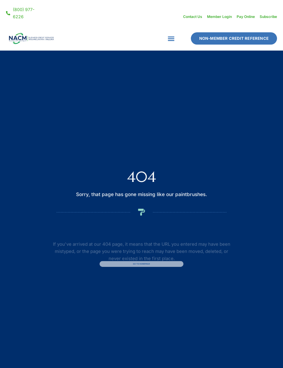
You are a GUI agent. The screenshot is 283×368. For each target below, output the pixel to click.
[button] (171, 38)
